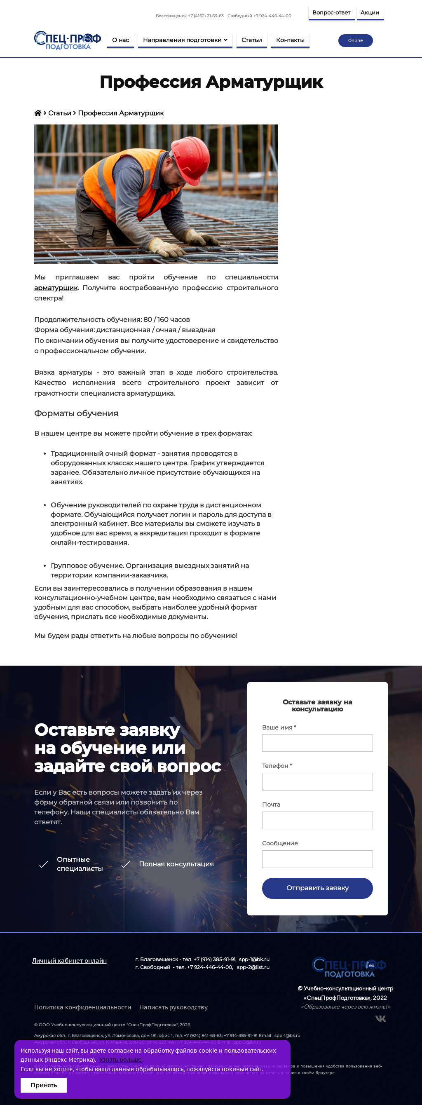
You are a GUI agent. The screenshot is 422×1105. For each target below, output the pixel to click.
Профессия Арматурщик (121, 113)
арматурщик (55, 288)
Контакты (290, 40)
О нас (120, 40)
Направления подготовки (185, 40)
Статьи (251, 40)
